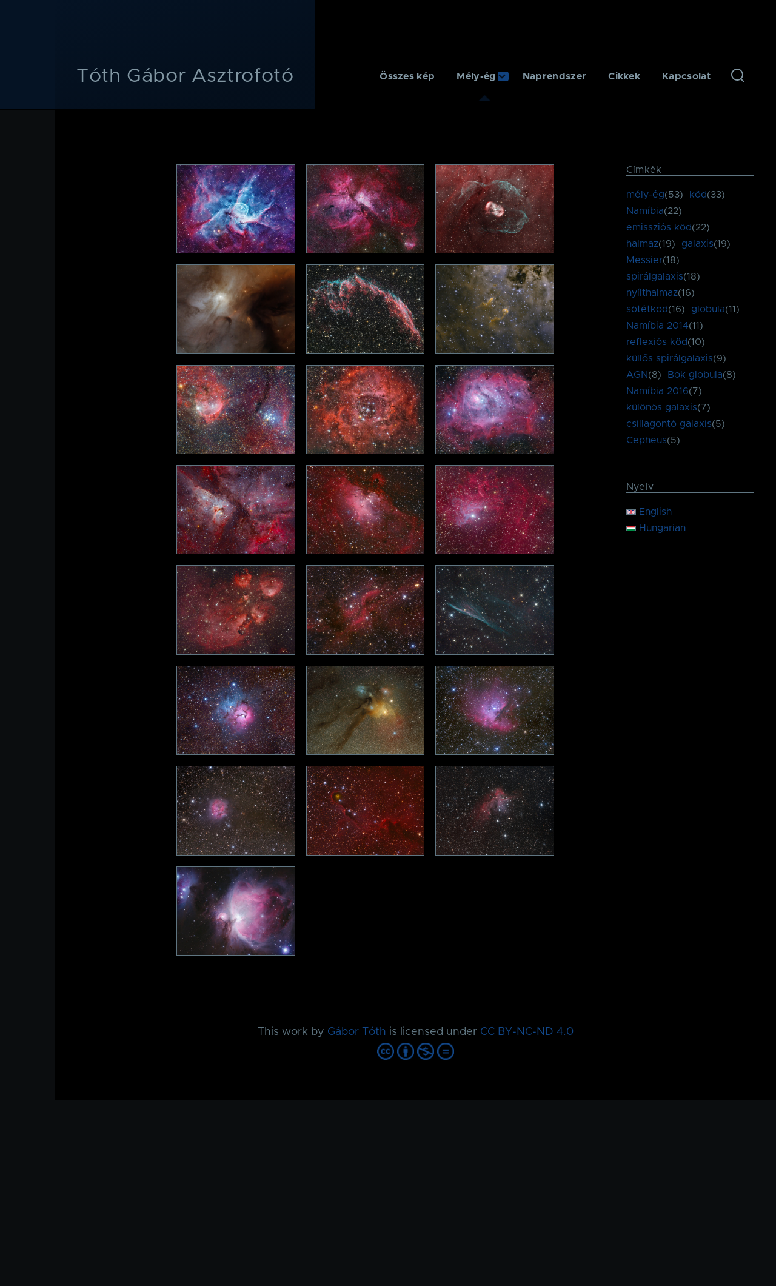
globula (708, 309)
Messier (644, 260)
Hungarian (656, 528)
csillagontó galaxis (669, 424)
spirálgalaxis (654, 276)
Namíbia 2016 (657, 391)
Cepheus (646, 440)
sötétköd (647, 309)
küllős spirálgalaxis (669, 358)
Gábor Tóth (356, 1031)
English (649, 512)
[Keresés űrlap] (737, 76)
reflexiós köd (656, 342)
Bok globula (695, 375)
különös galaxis (661, 407)
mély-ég (645, 194)
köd (698, 194)
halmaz (642, 244)
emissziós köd (659, 227)
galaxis (697, 244)
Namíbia (645, 211)
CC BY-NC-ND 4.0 (527, 1031)
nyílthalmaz (652, 293)
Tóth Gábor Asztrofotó (184, 76)
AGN (637, 375)
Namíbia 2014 (657, 325)
